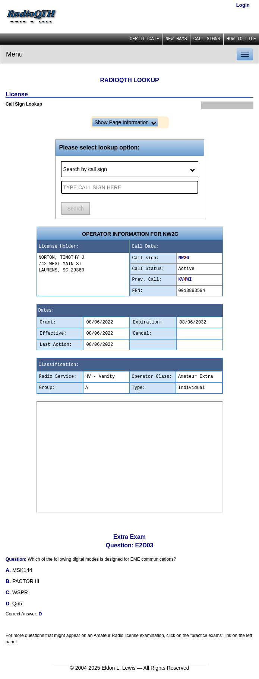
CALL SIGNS (206, 39)
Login (243, 5)
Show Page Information (125, 122)
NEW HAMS (176, 39)
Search (75, 209)
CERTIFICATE (144, 39)
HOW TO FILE (241, 39)
